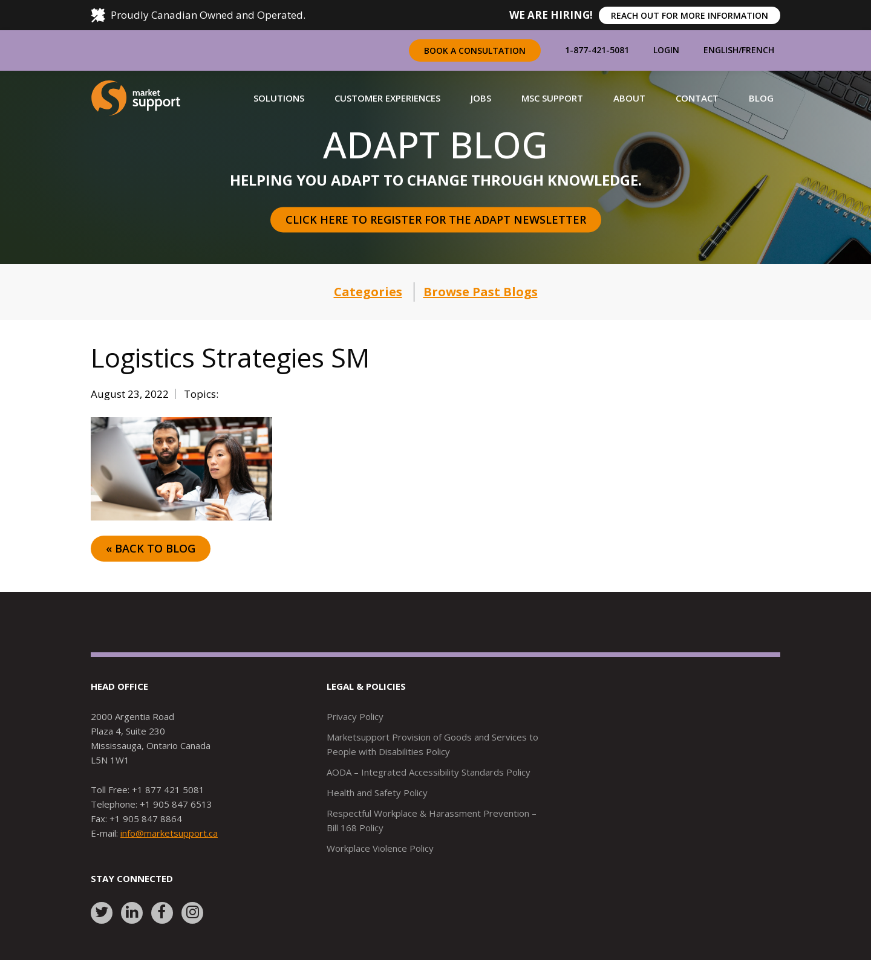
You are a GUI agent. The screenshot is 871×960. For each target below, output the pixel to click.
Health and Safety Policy (377, 792)
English (721, 50)
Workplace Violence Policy (380, 848)
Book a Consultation (475, 50)
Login (666, 50)
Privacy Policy (355, 716)
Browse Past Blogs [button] (480, 292)
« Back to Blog (150, 548)
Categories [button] (368, 292)
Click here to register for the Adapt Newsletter (435, 219)
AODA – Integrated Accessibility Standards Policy (428, 772)
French (758, 50)
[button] (278, 98)
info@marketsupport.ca (169, 833)
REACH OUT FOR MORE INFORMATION (689, 15)
